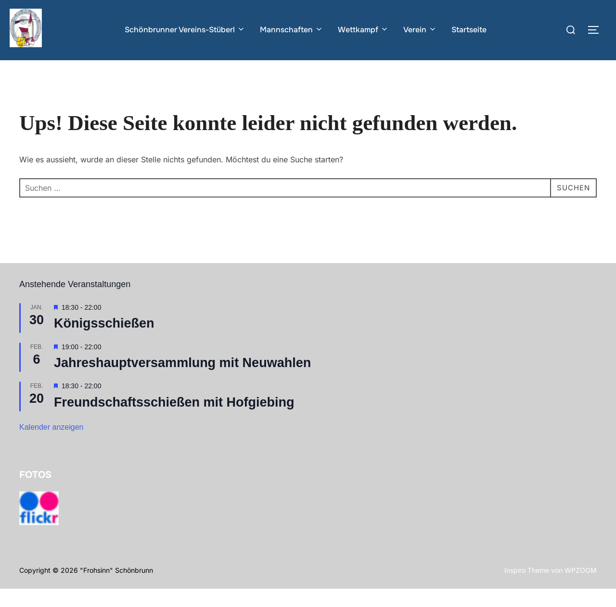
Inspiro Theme (526, 589)
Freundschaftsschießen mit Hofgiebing (174, 420)
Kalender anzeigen (51, 446)
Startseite (469, 30)
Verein (420, 30)
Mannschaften (291, 30)
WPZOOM (581, 589)
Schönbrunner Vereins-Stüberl (185, 30)
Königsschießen (104, 342)
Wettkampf (363, 30)
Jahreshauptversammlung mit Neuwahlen (182, 381)
